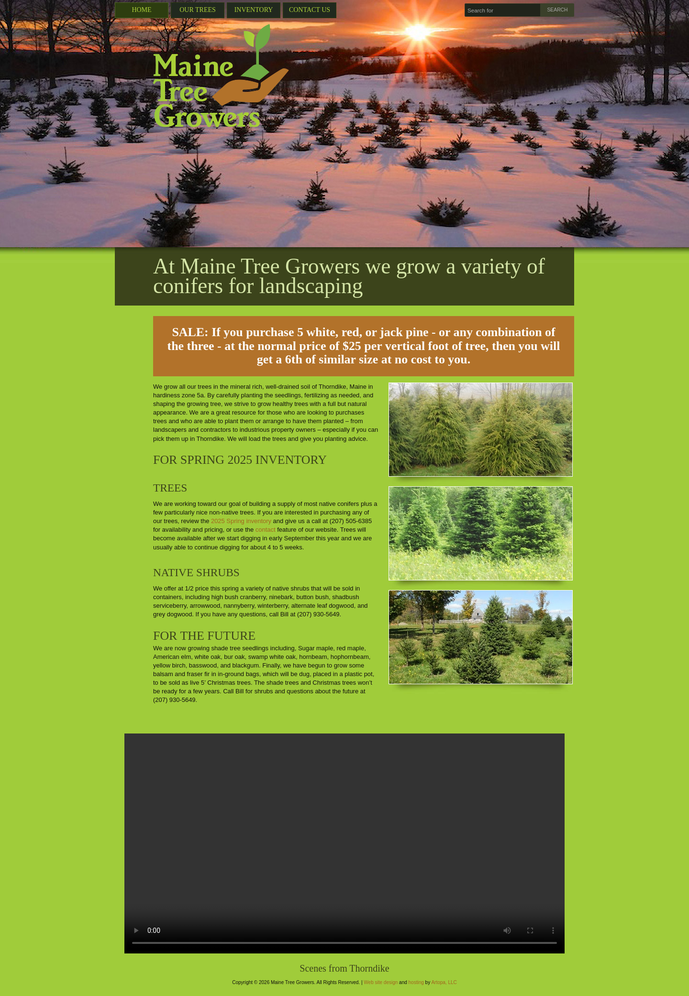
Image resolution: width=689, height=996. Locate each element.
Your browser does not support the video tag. (344, 843)
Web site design (381, 982)
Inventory (253, 9)
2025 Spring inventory (241, 521)
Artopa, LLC (443, 982)
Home (141, 9)
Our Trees (197, 9)
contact (266, 529)
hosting (416, 982)
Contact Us (309, 9)
